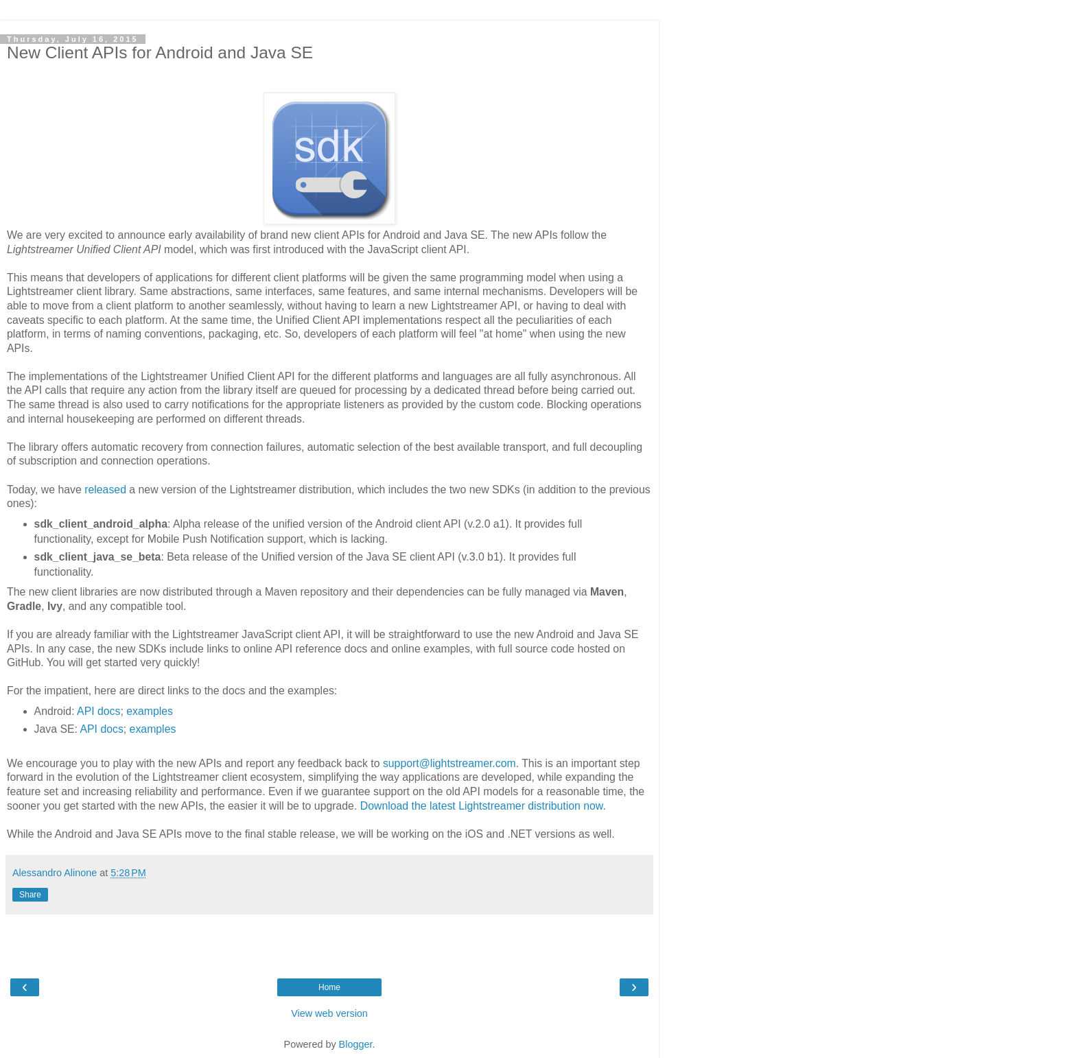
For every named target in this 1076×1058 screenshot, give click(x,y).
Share (30, 895)
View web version (329, 1013)
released (105, 489)
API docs (98, 711)
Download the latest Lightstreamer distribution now (481, 806)
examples (149, 711)
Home (329, 987)
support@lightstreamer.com (449, 763)
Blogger (356, 1044)
